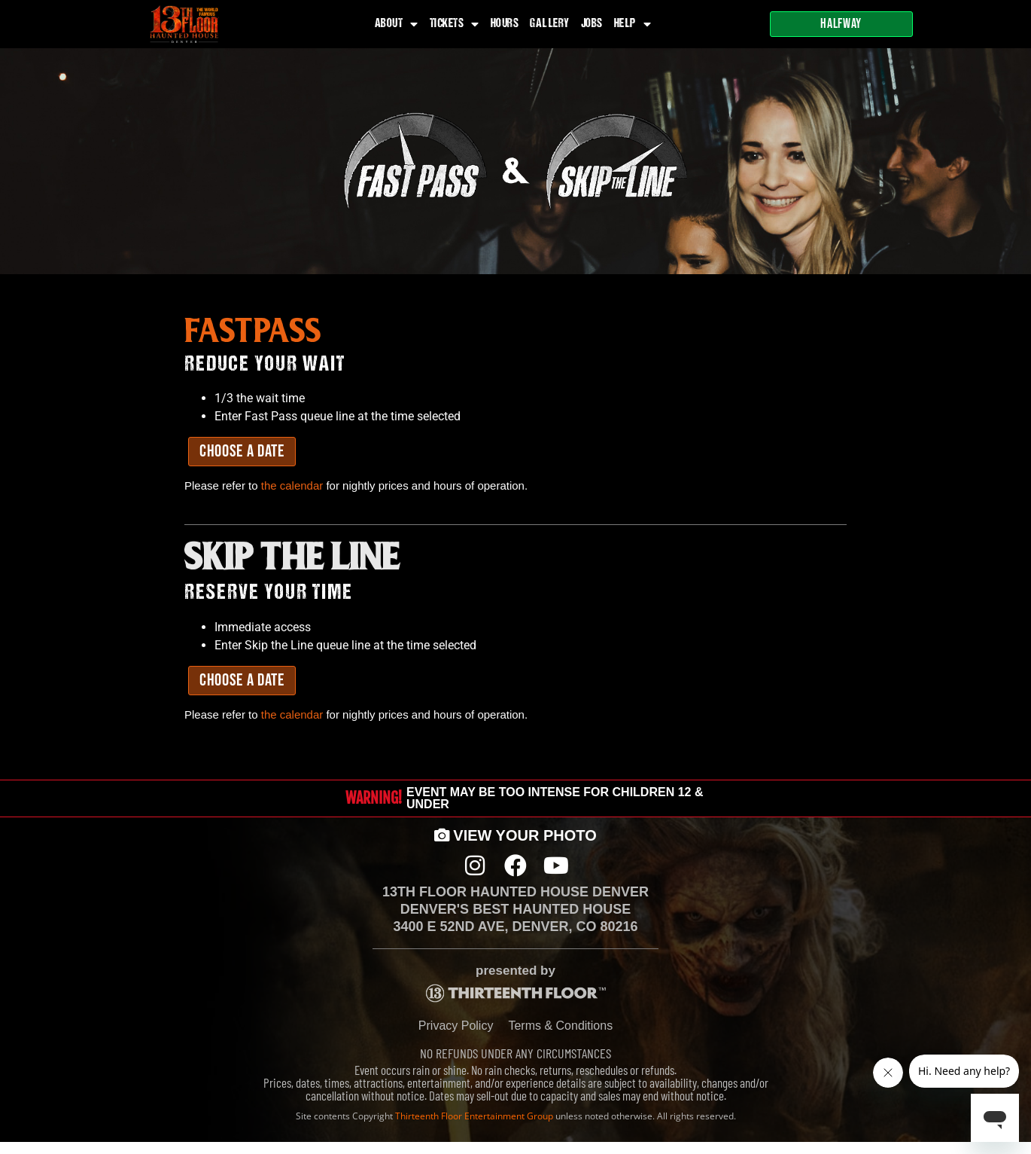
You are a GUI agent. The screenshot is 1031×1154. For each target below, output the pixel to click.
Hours (505, 24)
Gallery (550, 24)
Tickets (454, 24)
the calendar (292, 485)
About (396, 24)
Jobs (592, 24)
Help (633, 24)
